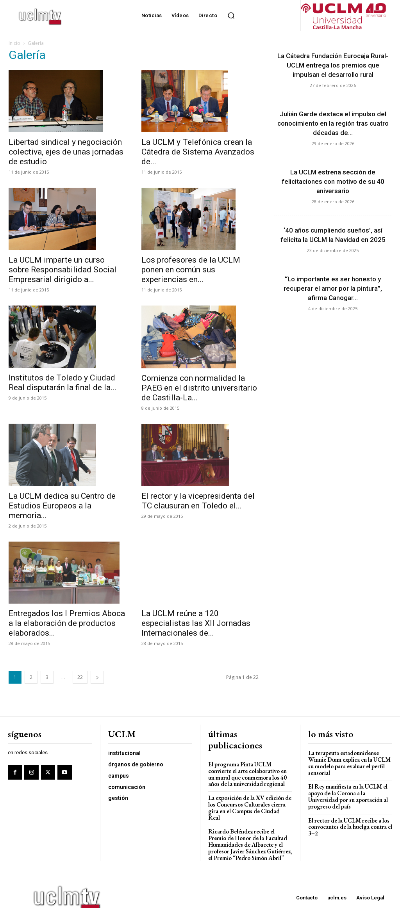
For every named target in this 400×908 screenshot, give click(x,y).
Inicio (14, 43)
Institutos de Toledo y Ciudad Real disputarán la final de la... (62, 382)
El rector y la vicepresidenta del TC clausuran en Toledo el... (198, 500)
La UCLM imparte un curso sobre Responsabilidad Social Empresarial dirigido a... (62, 269)
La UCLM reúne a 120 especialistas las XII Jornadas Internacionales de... (195, 607)
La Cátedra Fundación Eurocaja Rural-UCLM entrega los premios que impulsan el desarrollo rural (332, 65)
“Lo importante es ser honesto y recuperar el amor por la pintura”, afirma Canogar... (333, 288)
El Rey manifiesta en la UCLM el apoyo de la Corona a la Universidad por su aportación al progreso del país (348, 795)
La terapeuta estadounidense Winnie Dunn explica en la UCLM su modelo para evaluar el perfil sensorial (349, 762)
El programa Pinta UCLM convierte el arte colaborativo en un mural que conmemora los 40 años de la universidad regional (247, 774)
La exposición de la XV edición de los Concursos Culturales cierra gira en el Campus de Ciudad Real (250, 804)
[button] (230, 15)
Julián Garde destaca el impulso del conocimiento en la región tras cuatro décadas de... (333, 123)
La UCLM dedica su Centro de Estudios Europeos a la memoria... (62, 505)
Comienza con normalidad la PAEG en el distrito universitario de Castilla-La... (199, 387)
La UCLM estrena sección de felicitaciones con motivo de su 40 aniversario (333, 181)
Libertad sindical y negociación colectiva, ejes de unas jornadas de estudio (66, 151)
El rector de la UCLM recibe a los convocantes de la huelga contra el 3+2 (350, 826)
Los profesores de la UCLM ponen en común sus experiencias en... (190, 269)
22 (80, 677)
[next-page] (97, 677)
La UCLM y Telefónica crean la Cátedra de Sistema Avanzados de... (197, 151)
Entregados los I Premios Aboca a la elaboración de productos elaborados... (67, 623)
